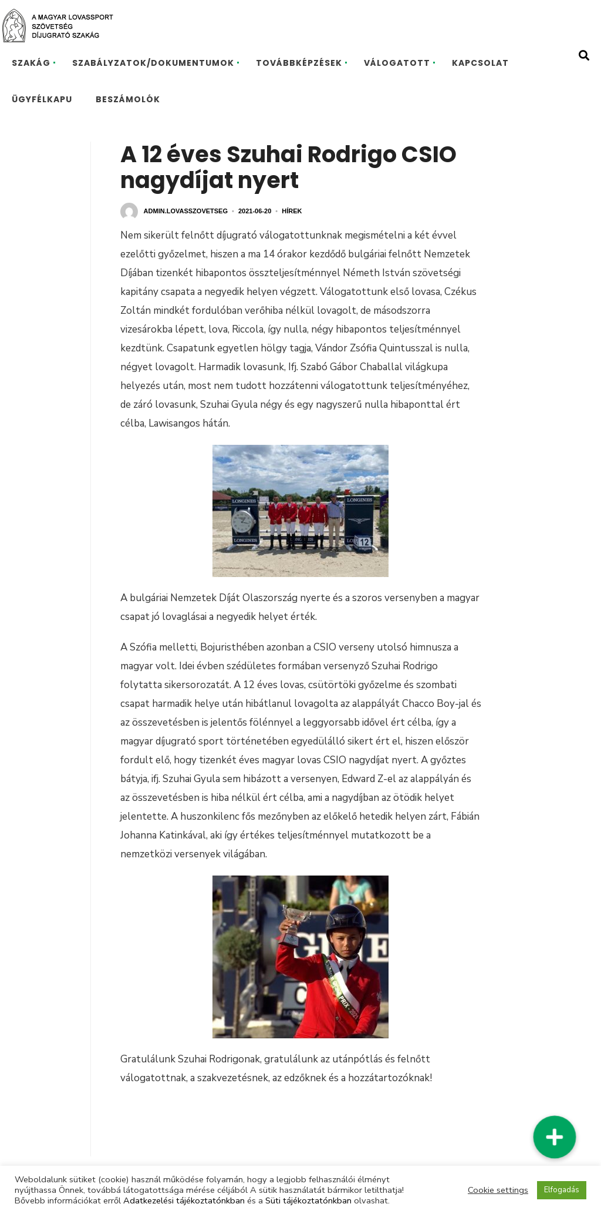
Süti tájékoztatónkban (308, 1200)
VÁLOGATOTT (397, 63)
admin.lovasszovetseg (186, 210)
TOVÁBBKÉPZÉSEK (299, 63)
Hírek (292, 210)
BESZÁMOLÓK (128, 99)
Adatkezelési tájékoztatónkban (184, 1200)
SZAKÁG (31, 63)
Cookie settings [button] (498, 1190)
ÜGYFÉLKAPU (42, 99)
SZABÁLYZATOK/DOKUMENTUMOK (153, 63)
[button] (555, 1137)
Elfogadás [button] (561, 1190)
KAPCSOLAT (480, 63)
